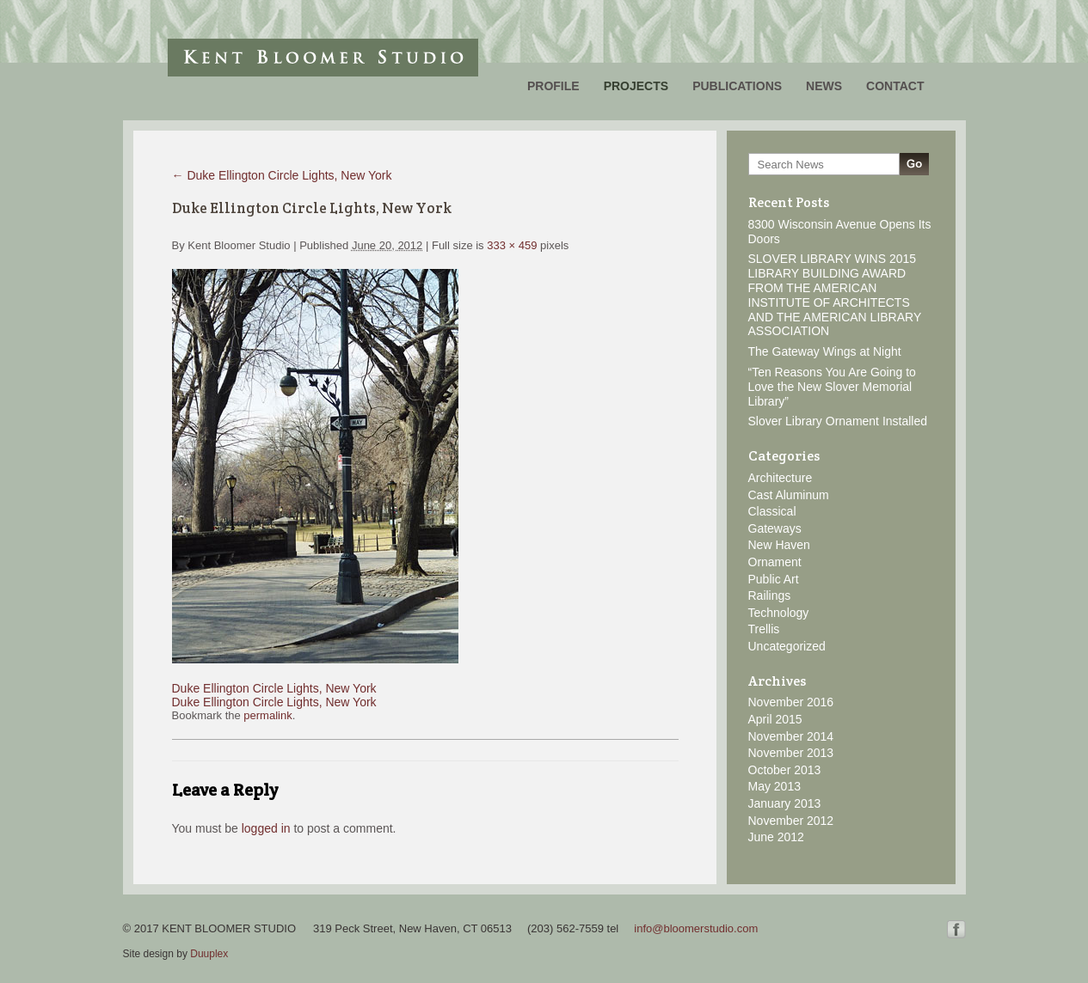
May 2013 (774, 786)
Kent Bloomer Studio (323, 57)
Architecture (780, 478)
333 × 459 (512, 245)
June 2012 (776, 837)
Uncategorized (787, 646)
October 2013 (784, 770)
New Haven (779, 545)
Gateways (775, 528)
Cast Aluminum (788, 495)
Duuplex (209, 954)
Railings (769, 595)
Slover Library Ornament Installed (838, 421)
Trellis (764, 629)
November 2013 (791, 753)
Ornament (775, 562)
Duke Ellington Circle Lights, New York (282, 175)
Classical (772, 511)
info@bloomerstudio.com (696, 928)
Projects (636, 86)
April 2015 (775, 719)
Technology (778, 613)
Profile (553, 86)
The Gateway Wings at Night (824, 351)
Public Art (773, 579)
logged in (266, 828)
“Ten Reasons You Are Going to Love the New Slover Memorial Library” (832, 386)
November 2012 (791, 820)
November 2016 (791, 702)
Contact (895, 86)
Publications (737, 86)
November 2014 (791, 736)
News (824, 86)
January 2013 (784, 803)
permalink (267, 715)
